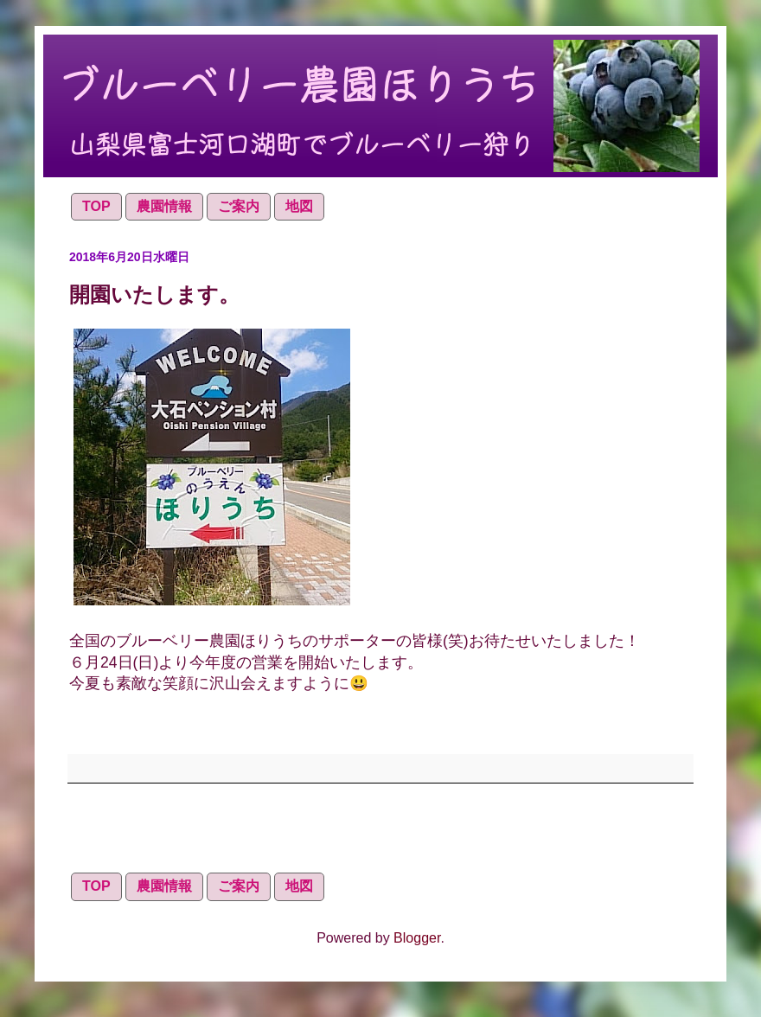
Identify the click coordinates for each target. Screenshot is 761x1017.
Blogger (416, 938)
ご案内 (238, 206)
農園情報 (164, 206)
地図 (299, 206)
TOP (96, 206)
